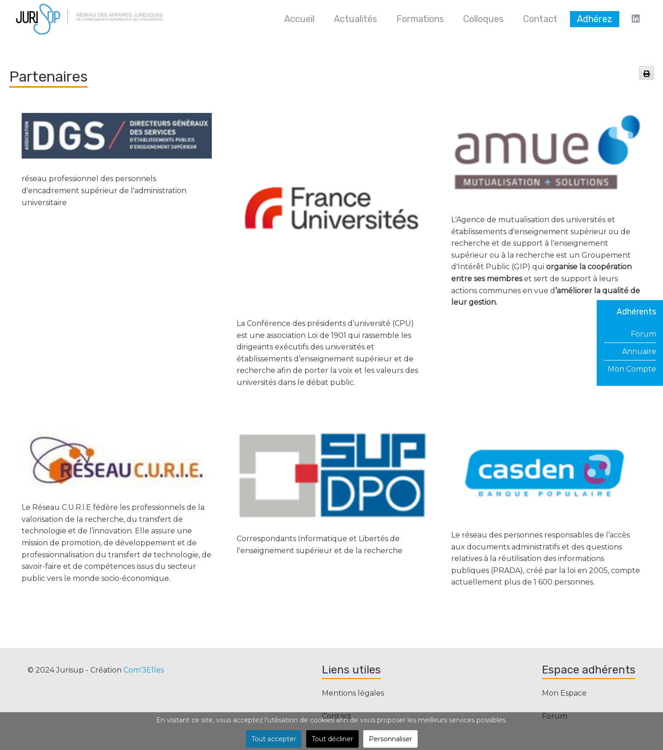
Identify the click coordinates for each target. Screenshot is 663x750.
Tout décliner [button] (332, 739)
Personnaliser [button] (390, 739)
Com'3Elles (143, 670)
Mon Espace (564, 693)
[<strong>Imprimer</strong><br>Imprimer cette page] (646, 73)
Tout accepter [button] (273, 739)
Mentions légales (353, 693)
